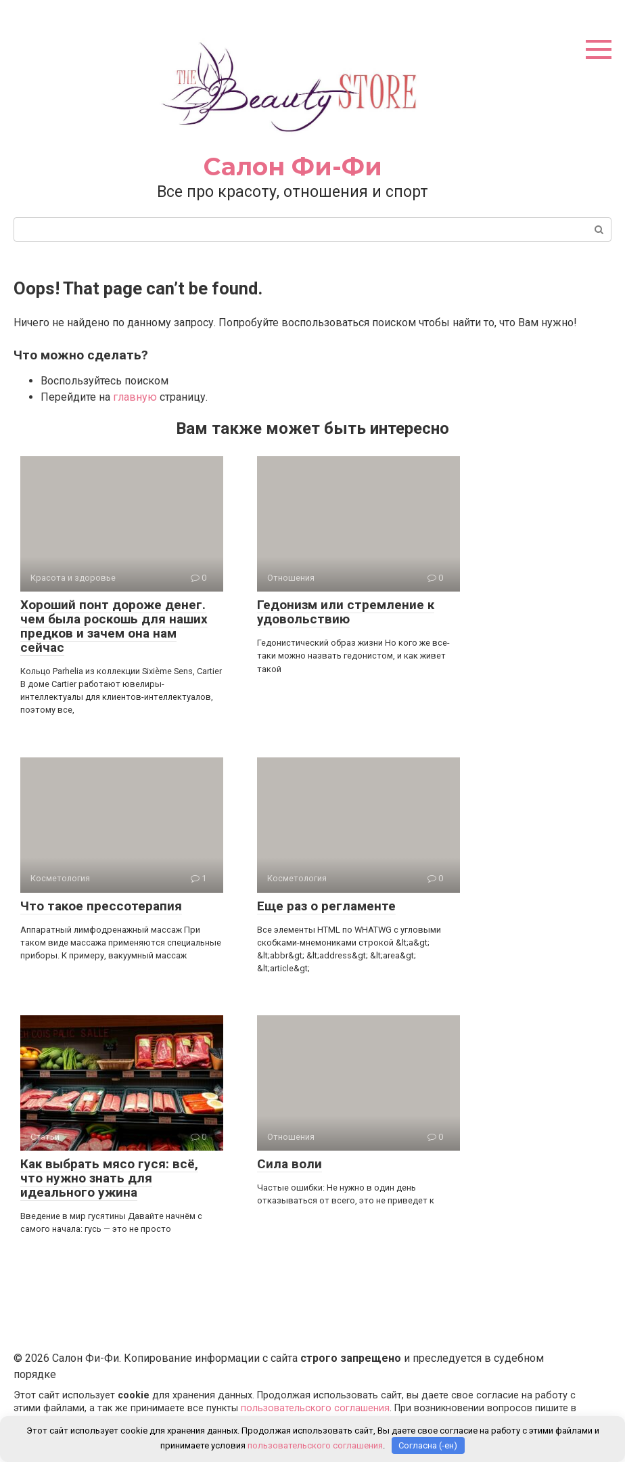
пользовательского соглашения (315, 1408)
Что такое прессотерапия (101, 906)
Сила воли (289, 1164)
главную (135, 397)
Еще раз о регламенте (326, 906)
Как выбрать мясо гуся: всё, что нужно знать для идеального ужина (109, 1178)
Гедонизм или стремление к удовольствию (345, 612)
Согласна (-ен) (427, 1445)
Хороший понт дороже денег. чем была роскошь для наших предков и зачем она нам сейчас (114, 626)
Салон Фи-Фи (293, 166)
